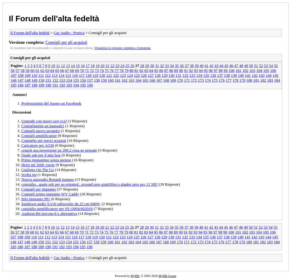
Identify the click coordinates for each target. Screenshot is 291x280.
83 (146, 70)
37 (187, 65)
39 (197, 65)
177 (228, 80)
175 (215, 80)
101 (239, 70)
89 (176, 70)
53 (266, 65)
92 (191, 70)
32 (162, 65)
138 (227, 75)
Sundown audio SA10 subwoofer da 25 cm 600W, (61, 203)
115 (68, 75)
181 (256, 80)
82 (142, 70)
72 (92, 70)
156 (83, 80)
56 (13, 70)
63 (47, 70)
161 (118, 80)
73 (97, 70)
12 (63, 65)
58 (23, 70)
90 (181, 70)
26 (132, 65)
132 (186, 75)
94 (201, 70)
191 (55, 85)
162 (125, 80)
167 (159, 80)
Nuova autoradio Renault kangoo (47, 179)
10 (53, 65)
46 (231, 65)
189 (41, 85)
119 (95, 75)
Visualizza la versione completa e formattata (122, 48)
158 (97, 80)
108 (21, 75)
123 (123, 75)
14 (73, 65)
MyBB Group (167, 276)
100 (232, 70)
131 (179, 75)
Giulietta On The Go (37, 169)
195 (83, 85)
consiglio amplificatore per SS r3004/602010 (57, 208)
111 (41, 75)
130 (172, 75)
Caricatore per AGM (37, 145)
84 (151, 70)
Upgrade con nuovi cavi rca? (44, 121)
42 (211, 65)
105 (266, 70)
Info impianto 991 (35, 199)
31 (157, 65)
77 (117, 70)
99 (226, 70)
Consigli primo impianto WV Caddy (50, 194)
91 (186, 70)
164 (139, 80)
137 (220, 75)
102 (246, 70)
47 (236, 65)
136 (213, 75)
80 (131, 70)
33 (167, 65)
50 (251, 65)
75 (107, 70)
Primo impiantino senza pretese (46, 160)
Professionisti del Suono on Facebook (51, 103)
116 (75, 75)
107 (14, 75)
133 (192, 75)
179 (243, 80)
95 (206, 70)
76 (112, 70)
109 (28, 75)
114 (61, 75)
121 (109, 75)
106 (273, 70)
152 (55, 80)
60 (32, 70)
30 (152, 65)
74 (102, 70)
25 (127, 65)
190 (48, 85)
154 (69, 80)
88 (171, 70)
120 (102, 75)
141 (248, 75)
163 (132, 80)
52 (261, 65)
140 (241, 75)
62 (42, 70)
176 (222, 80)
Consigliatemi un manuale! (42, 126)
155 (76, 80)
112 (48, 75)
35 (177, 65)
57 (18, 70)
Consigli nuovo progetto (40, 130)
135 (206, 75)
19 (98, 65)
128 (158, 75)
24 (122, 65)
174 (208, 80)
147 (21, 80)
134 (199, 75)
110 (34, 75)
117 (82, 75)
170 (180, 80)
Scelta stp (29, 174)
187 (28, 85)
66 (62, 70)
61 (37, 70)
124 (130, 75)
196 (90, 85)
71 (87, 70)
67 (67, 70)
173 (201, 80)
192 (62, 85)
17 (88, 65)
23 (117, 65)
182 (263, 80)
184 (277, 80)
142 (255, 75)
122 (116, 75)
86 (161, 70)
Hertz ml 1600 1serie (38, 165)
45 (226, 65)
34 (172, 65)
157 (90, 80)
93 (196, 70)
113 (55, 75)
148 (28, 80)
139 (234, 75)
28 (142, 65)
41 (206, 65)
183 (270, 80)
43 (216, 65)
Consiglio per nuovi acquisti (43, 140)
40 (202, 65)
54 (271, 65)
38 (191, 65)
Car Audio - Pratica (69, 32)
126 (144, 75)
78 (122, 70)
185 (14, 85)
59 (28, 70)
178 (235, 80)
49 (246, 65)
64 (52, 70)
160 (111, 80)
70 (82, 70)
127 (151, 75)
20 (103, 65)
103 (252, 70)
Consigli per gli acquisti (66, 42)
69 (77, 70)
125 (137, 75)
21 (107, 65)
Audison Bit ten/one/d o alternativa (49, 213)
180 (250, 80)
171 (187, 80)
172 (194, 80)
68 (72, 70)
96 (211, 70)
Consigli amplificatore (39, 135)
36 (182, 65)
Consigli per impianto (38, 189)
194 (76, 85)
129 (164, 75)
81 (136, 70)
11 (58, 65)
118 (88, 75)
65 (57, 70)
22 (112, 65)
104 (259, 70)
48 (241, 65)
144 (269, 75)
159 (104, 80)
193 (69, 85)
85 (156, 70)
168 (166, 80)
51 (256, 65)
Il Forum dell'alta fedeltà (54, 18)
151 (48, 80)
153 (62, 80)
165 (145, 80)
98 (221, 70)
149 (34, 80)
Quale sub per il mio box (41, 155)
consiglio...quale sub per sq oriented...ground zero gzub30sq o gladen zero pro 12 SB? (89, 184)
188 (34, 85)
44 (221, 65)
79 (127, 70)
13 (68, 65)
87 (166, 70)
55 (276, 65)
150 (41, 80)
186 (21, 85)
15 (78, 65)
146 (14, 80)
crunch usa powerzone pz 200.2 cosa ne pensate (59, 150)
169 (173, 80)
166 (152, 80)
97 (216, 70)
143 (262, 75)
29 (147, 65)
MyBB (135, 276)
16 (83, 65)
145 (275, 75)
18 (92, 65)
